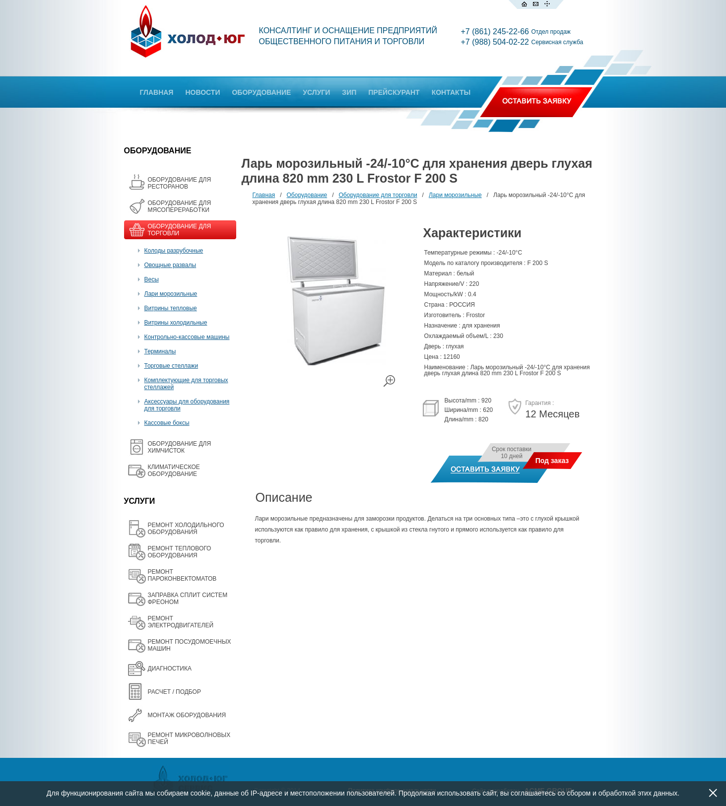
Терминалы (160, 351)
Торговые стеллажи (171, 365)
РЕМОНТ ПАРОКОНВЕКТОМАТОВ (182, 575)
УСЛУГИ (316, 92)
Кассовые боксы (167, 422)
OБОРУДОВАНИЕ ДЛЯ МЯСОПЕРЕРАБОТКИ (179, 206)
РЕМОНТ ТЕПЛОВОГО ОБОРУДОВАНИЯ (179, 552)
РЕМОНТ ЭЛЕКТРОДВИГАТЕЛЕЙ (181, 622)
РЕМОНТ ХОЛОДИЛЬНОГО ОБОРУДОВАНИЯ (186, 529)
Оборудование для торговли (378, 195)
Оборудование (307, 195)
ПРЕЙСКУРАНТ (393, 92)
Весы (151, 279)
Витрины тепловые (170, 308)
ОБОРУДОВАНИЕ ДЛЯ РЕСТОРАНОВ (179, 183)
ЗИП (349, 92)
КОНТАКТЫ (451, 92)
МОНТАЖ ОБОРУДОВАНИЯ (187, 715)
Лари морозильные (171, 293)
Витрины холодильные (175, 322)
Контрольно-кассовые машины (187, 337)
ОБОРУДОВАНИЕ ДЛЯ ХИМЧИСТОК (179, 447)
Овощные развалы (170, 265)
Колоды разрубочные (173, 250)
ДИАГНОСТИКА (170, 668)
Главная (264, 195)
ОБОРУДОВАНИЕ (261, 92)
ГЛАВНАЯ (157, 92)
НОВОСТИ (202, 92)
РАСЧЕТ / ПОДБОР (174, 691)
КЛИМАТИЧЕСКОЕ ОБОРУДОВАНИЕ (174, 470)
